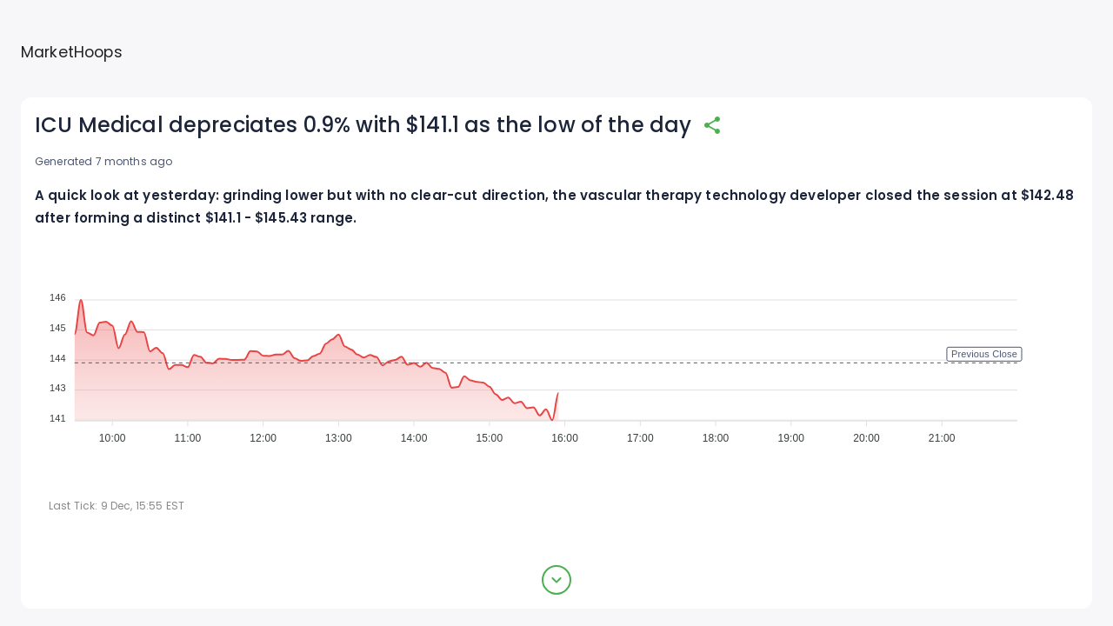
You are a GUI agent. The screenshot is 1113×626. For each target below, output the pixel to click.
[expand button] (556, 580)
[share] (712, 125)
